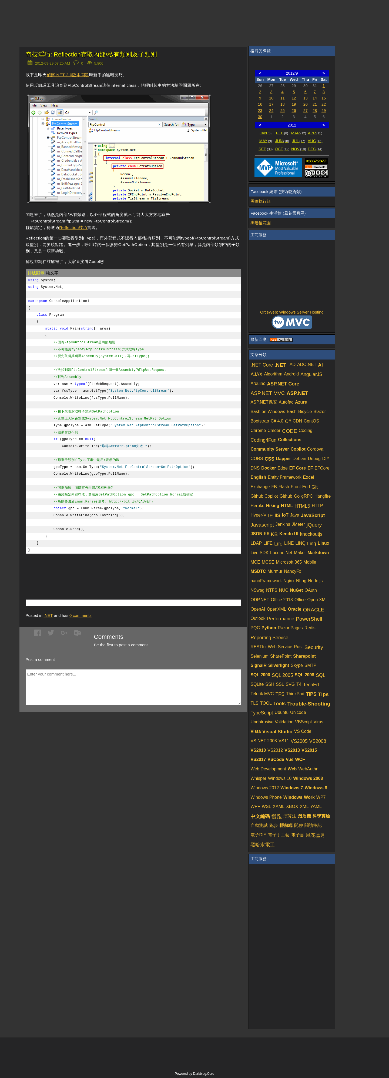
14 (315, 98)
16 (260, 104)
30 (260, 117)
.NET (48, 615)
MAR (298, 133)
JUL (298, 141)
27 (305, 110)
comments (80, 615)
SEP (266, 149)
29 (323, 110)
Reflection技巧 (73, 227)
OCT (282, 149)
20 (305, 104)
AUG (315, 141)
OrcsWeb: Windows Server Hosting (292, 312)
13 (305, 98)
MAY (265, 141)
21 (315, 104)
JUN (282, 141)
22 (323, 104)
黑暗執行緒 (260, 201)
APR (315, 133)
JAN (265, 133)
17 (271, 104)
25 (282, 110)
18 (282, 104)
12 (294, 98)
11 (282, 98)
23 (260, 110)
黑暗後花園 (260, 223)
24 (271, 110)
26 (294, 110)
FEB (282, 133)
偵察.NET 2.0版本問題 (68, 74)
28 (315, 110)
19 (294, 104)
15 (323, 98)
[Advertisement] (89, 568)
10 (271, 98)
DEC (315, 149)
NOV (298, 149)
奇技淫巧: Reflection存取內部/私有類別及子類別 (91, 54)
